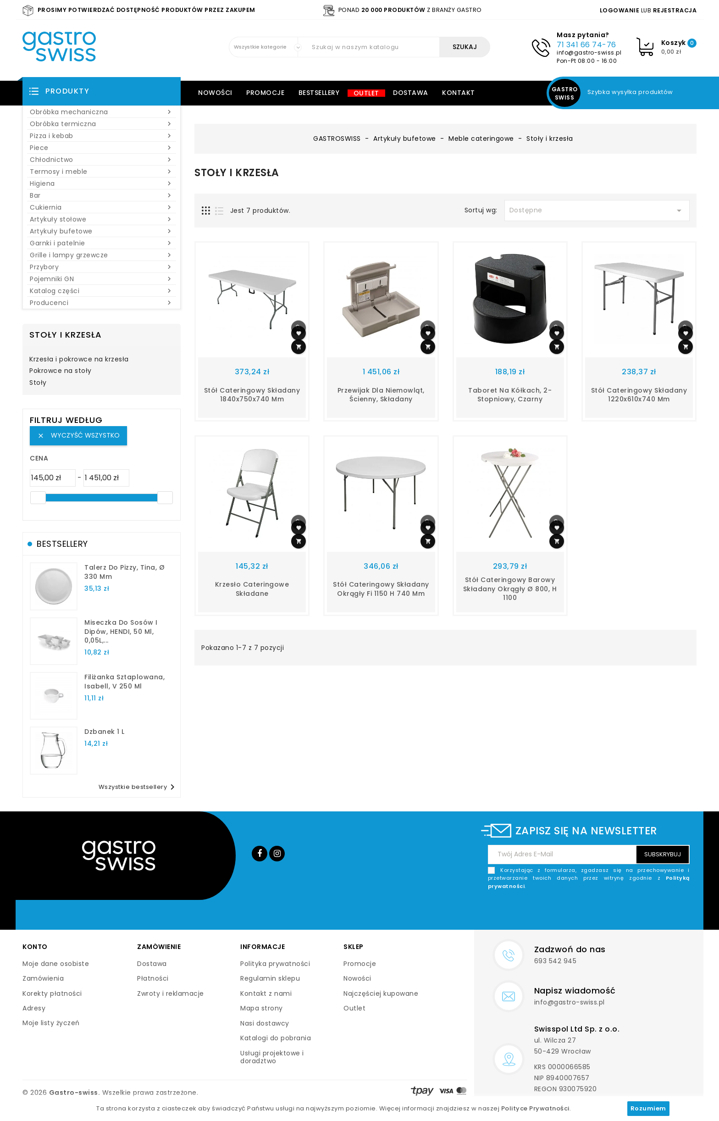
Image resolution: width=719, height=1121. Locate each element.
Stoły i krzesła (65, 334)
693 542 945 (555, 961)
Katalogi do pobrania (275, 1038)
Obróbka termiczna (101, 123)
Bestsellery (319, 92)
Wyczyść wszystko (78, 435)
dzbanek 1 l (104, 731)
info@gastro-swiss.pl (589, 52)
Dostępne (597, 210)
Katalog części (101, 290)
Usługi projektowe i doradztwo (272, 1057)
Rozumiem (648, 1108)
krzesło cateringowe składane (252, 589)
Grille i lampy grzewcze (101, 255)
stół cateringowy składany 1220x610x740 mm (639, 395)
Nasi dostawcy (264, 1023)
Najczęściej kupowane (380, 993)
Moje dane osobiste (55, 963)
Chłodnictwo (101, 159)
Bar (101, 195)
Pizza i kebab (101, 135)
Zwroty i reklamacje (170, 993)
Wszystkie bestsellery (138, 787)
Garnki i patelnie (101, 243)
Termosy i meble (101, 171)
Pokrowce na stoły (60, 371)
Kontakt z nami (266, 993)
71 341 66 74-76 (586, 44)
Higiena (101, 183)
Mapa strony (261, 1008)
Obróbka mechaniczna (101, 112)
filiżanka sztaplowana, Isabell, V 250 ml (124, 681)
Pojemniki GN (101, 278)
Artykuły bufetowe (101, 231)
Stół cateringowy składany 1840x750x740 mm (252, 395)
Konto (35, 946)
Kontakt (458, 92)
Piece (101, 147)
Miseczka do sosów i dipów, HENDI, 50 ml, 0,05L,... (121, 631)
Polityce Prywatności (535, 1108)
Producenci (101, 302)
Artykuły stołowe (101, 219)
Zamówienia (43, 978)
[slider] (38, 497)
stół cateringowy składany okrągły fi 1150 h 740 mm (381, 589)
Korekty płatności (52, 993)
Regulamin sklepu (270, 978)
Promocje (265, 92)
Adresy (33, 1008)
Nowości (215, 92)
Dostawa (410, 92)
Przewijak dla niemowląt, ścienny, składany (381, 395)
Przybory (101, 267)
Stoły (38, 383)
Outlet (366, 93)
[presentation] (620, 912)
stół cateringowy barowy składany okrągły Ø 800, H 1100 (510, 589)
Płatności (153, 978)
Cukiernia (101, 207)
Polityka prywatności (275, 963)
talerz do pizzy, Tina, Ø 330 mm (124, 572)
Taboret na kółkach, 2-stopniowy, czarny (510, 395)
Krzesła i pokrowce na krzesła (79, 359)
